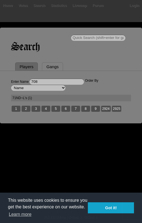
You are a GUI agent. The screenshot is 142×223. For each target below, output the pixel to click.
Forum (98, 5)
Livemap (79, 5)
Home (8, 5)
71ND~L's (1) (22, 98)
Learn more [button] (20, 214)
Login (134, 5)
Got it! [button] (111, 208)
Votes (23, 5)
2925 (116, 109)
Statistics (59, 5)
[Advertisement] (71, 173)
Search (39, 5)
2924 (106, 109)
